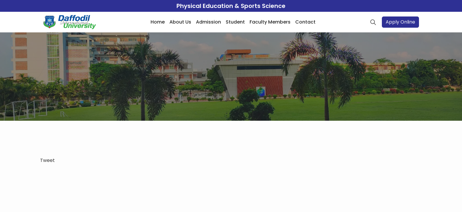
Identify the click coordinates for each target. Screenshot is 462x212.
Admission (208, 22)
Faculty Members (270, 22)
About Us (180, 22)
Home (158, 22)
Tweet (47, 160)
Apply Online (400, 22)
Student (235, 22)
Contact (305, 22)
